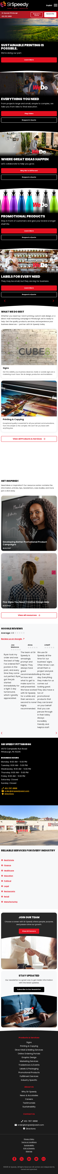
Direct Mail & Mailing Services (29, 1049)
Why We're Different (29, 171)
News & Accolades (29, 1095)
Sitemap (29, 1151)
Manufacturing (10, 902)
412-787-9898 (7, 16)
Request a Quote (36, 14)
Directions (7, 793)
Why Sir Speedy (29, 1091)
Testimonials (29, 1103)
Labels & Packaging (29, 1068)
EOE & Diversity (29, 1148)
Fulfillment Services (29, 1076)
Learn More (29, 60)
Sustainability (29, 1106)
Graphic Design (29, 1057)
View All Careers (29, 931)
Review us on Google (11, 639)
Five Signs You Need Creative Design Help (26, 602)
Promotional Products (29, 1072)
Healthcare (9, 870)
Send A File (50, 14)
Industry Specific (29, 1080)
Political (7, 881)
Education (8, 876)
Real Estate (9, 860)
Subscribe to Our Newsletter (29, 989)
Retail (6, 896)
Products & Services (29, 1037)
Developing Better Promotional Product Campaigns (25, 543)
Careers (29, 1099)
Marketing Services (29, 1061)
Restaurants (9, 891)
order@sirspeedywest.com (15, 791)
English (49, 5)
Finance (7, 865)
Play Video (29, 113)
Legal (6, 886)
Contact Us (29, 1114)
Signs (6, 368)
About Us (29, 1087)
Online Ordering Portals (29, 1053)
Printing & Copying (13, 419)
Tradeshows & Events (29, 1065)
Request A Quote (29, 120)
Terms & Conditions (29, 1142)
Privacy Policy (29, 1139)
